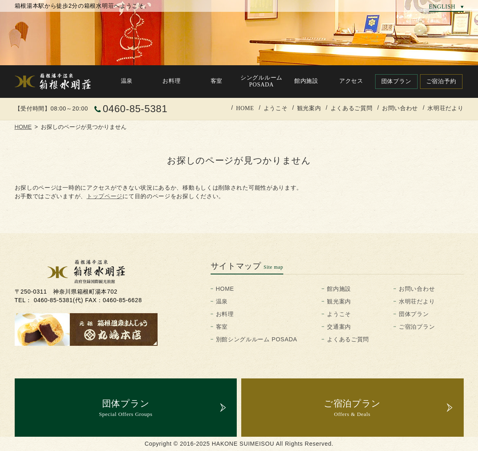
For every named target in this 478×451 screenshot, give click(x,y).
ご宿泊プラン (417, 326)
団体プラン (414, 314)
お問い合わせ (400, 108)
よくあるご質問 (352, 108)
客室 (222, 326)
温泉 (222, 301)
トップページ (104, 196)
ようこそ (276, 108)
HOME (245, 108)
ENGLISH (442, 6)
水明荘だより (445, 108)
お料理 (225, 314)
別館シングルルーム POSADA (257, 339)
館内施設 (339, 288)
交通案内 (339, 326)
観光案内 (309, 108)
